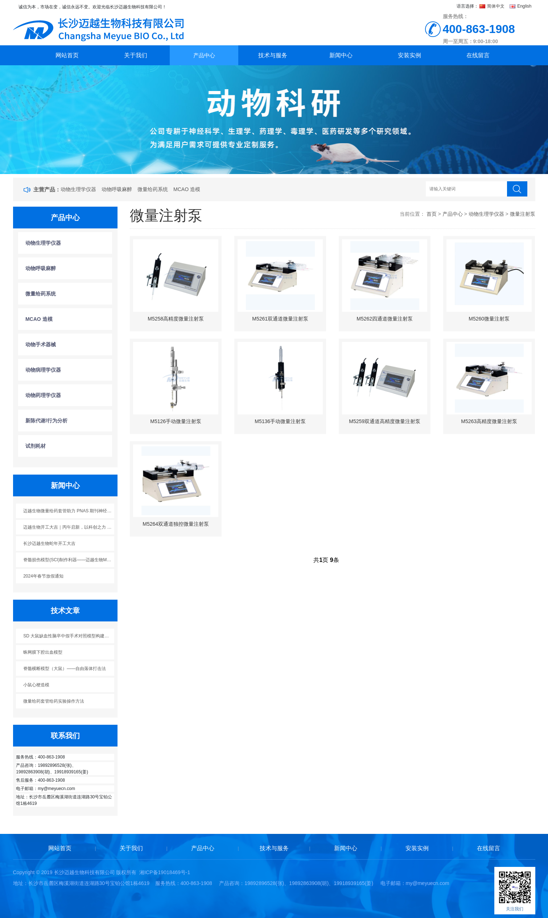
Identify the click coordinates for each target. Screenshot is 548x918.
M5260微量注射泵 (489, 319)
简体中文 (492, 6)
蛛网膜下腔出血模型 (42, 652)
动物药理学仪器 (43, 395)
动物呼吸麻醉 (117, 189)
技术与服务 (272, 55)
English (521, 6)
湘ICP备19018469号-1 (164, 872)
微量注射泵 (522, 214)
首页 (432, 214)
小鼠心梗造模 (36, 684)
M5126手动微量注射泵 (175, 421)
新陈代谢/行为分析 (46, 420)
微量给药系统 (152, 189)
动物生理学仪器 (78, 189)
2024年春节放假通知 (43, 576)
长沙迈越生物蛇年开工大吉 (49, 543)
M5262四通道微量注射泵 (385, 319)
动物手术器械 (40, 344)
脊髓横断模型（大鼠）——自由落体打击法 (64, 668)
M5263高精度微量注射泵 (489, 421)
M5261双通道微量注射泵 (280, 319)
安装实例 (409, 55)
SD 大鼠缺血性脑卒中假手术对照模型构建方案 (68, 635)
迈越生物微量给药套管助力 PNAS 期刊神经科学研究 (68, 510)
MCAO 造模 (186, 189)
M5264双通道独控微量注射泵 (176, 524)
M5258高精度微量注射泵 (176, 319)
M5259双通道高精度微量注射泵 (384, 421)
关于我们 (135, 55)
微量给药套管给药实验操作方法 (53, 701)
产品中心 (204, 55)
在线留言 (478, 55)
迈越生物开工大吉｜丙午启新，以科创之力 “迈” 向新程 (68, 527)
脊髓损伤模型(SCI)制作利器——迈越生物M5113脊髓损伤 (68, 559)
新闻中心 (341, 55)
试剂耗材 (35, 446)
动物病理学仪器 (43, 370)
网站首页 (67, 55)
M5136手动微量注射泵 (280, 421)
